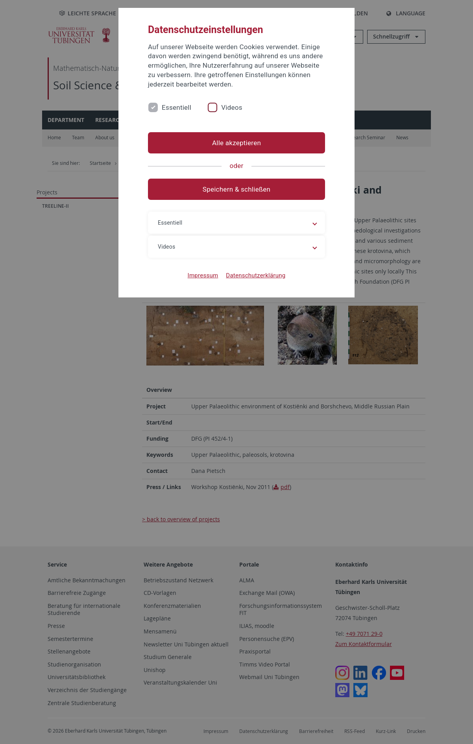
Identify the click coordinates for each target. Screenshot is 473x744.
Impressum (203, 275)
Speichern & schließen (236, 189)
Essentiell (176, 107)
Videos (231, 107)
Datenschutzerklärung (255, 275)
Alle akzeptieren (236, 143)
